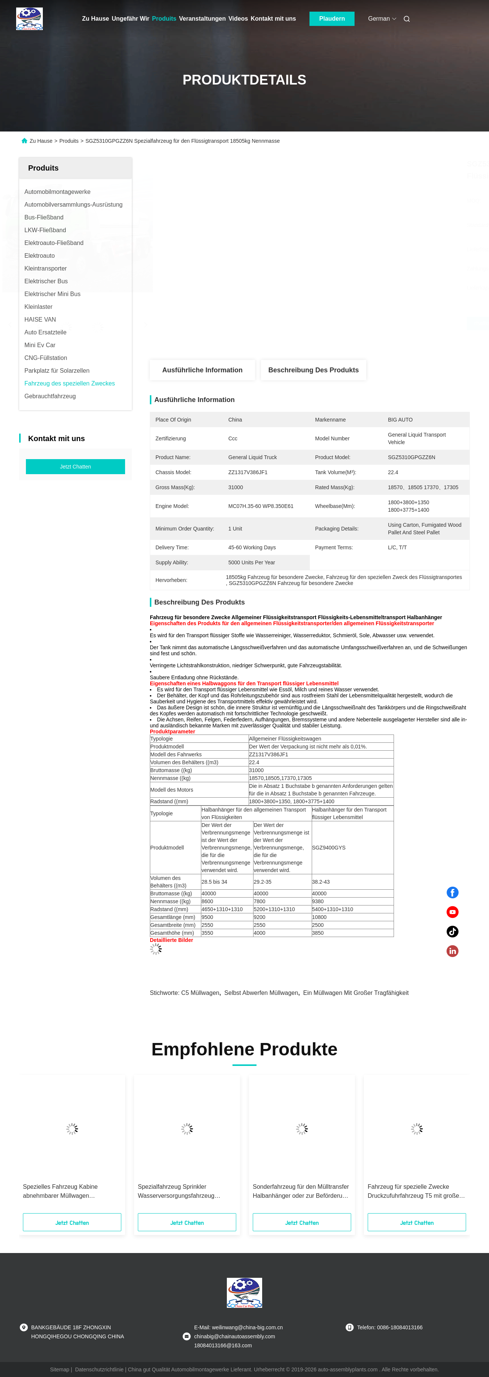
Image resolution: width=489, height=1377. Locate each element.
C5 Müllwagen (200, 993)
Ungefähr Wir (130, 18)
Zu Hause (95, 18)
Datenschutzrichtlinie (99, 1369)
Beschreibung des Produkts (313, 370)
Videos (238, 18)
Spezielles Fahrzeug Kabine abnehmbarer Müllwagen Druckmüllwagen (60, 1192)
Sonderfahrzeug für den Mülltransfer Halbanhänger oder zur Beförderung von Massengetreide (301, 1192)
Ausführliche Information (202, 370)
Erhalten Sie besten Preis (350, 323)
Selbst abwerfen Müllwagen (261, 993)
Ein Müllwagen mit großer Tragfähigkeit (356, 993)
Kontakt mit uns (273, 18)
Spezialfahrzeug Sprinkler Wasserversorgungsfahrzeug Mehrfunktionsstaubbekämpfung (180, 1192)
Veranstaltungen (202, 18)
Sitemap (59, 1369)
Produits (164, 18)
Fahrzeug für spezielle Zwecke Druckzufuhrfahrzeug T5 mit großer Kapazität (414, 1192)
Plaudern (332, 18)
